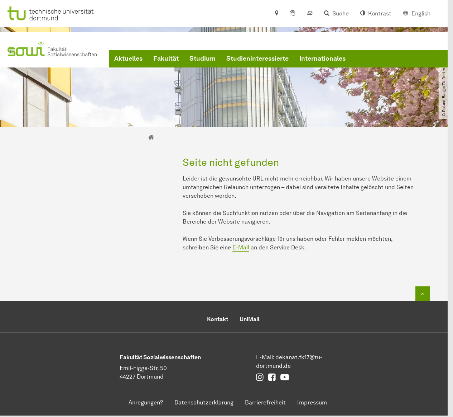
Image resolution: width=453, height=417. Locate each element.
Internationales (322, 58)
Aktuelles (128, 58)
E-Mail (240, 247)
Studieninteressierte (257, 58)
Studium (202, 58)
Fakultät (166, 58)
